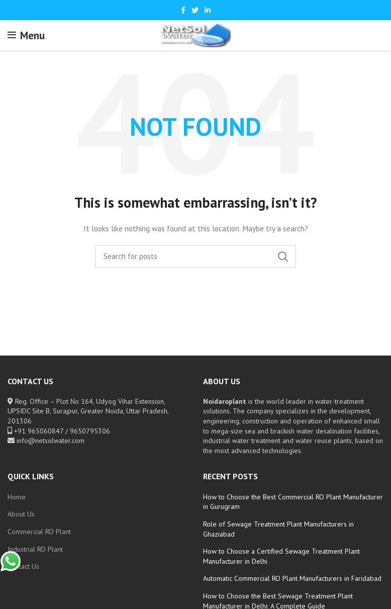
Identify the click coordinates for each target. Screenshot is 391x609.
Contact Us (23, 566)
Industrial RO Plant (35, 549)
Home (17, 496)
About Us (21, 513)
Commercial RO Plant (39, 531)
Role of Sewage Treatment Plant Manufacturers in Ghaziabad (278, 529)
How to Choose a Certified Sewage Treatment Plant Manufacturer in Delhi (281, 556)
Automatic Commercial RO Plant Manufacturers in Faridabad (292, 578)
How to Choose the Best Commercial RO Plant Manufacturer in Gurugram (293, 501)
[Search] (195, 256)
